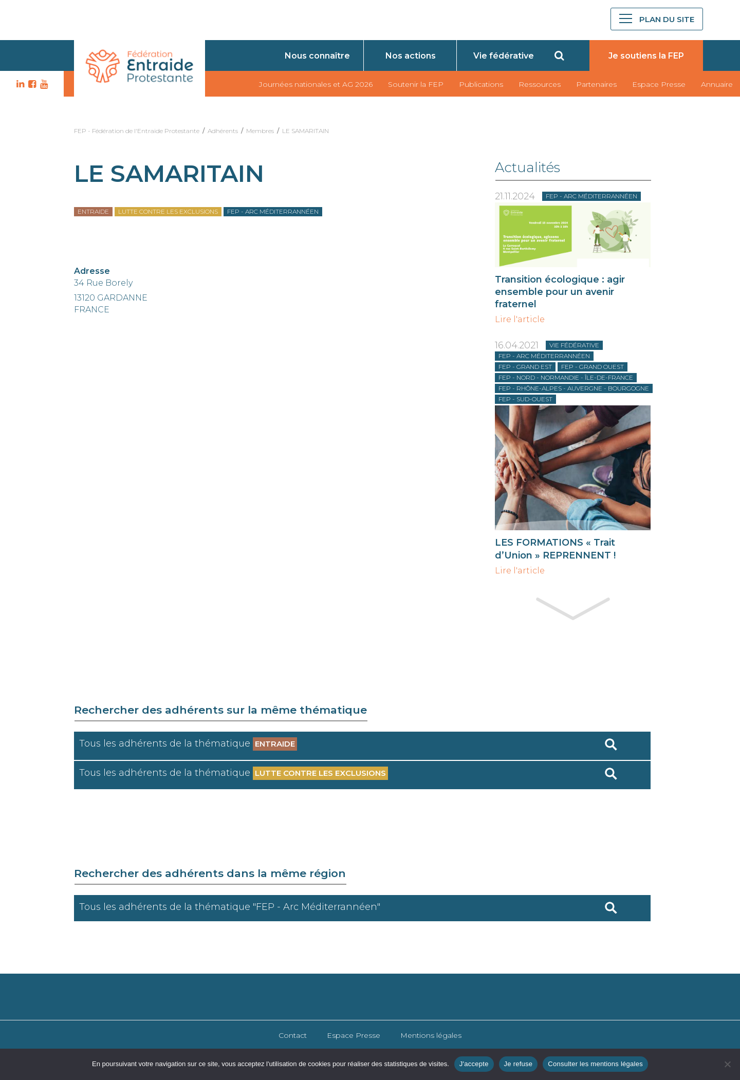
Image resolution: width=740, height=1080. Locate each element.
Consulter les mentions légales (595, 1064)
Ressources (540, 84)
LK (19, 84)
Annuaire (717, 84)
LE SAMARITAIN (305, 131)
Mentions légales (430, 1035)
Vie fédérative (503, 56)
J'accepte (474, 1064)
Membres (260, 131)
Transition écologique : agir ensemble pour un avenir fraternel (560, 292)
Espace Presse (659, 84)
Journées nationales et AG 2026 (316, 84)
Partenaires (596, 84)
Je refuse (518, 1064)
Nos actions (410, 56)
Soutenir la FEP (415, 84)
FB (31, 84)
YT (43, 84)
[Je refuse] (727, 1064)
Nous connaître (317, 56)
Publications (481, 84)
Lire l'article (520, 319)
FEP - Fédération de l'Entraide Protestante (136, 131)
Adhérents (223, 131)
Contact (293, 1035)
